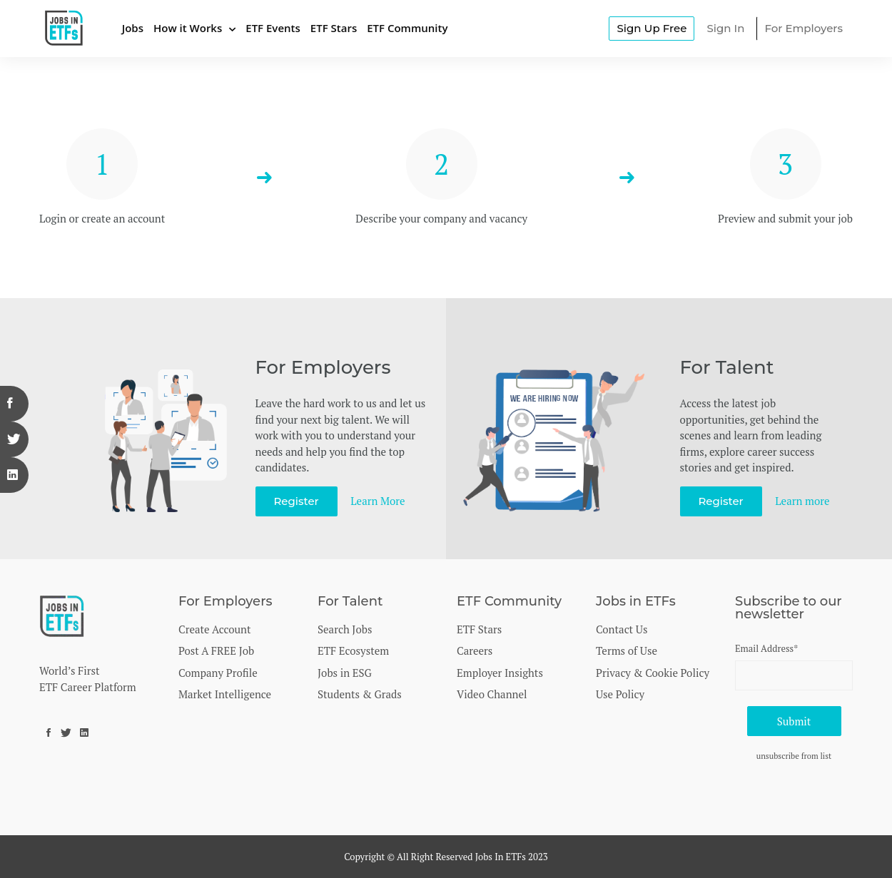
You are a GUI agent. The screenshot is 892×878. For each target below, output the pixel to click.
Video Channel (492, 694)
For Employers (803, 28)
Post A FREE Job (216, 650)
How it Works (187, 28)
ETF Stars (333, 28)
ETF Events (272, 28)
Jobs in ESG (345, 672)
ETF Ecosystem (353, 650)
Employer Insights (500, 672)
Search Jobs (345, 629)
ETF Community (407, 28)
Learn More (378, 501)
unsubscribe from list (794, 755)
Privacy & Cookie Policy (652, 672)
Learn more (803, 501)
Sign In (725, 28)
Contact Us (621, 629)
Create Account (214, 629)
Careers (474, 650)
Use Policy (620, 694)
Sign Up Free (651, 28)
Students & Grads (360, 694)
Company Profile (218, 672)
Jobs (132, 28)
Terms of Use (626, 650)
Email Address (766, 648)
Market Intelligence (224, 694)
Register (296, 501)
